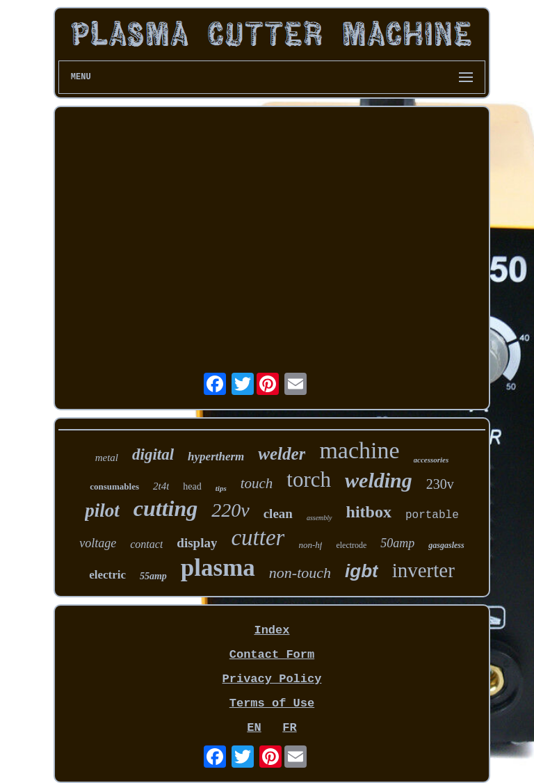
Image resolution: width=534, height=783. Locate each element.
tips (221, 488)
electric (107, 574)
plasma (218, 567)
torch (308, 479)
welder (281, 453)
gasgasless (446, 545)
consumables (114, 486)
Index (271, 630)
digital (153, 454)
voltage (97, 543)
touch (257, 483)
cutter (257, 537)
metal (106, 457)
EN (254, 727)
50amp (397, 543)
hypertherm (216, 456)
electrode (351, 545)
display (197, 542)
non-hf (310, 545)
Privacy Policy (272, 679)
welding (378, 480)
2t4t (161, 486)
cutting (165, 508)
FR (289, 727)
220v (230, 510)
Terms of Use (271, 703)
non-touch (300, 572)
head (192, 486)
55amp (153, 576)
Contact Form (271, 654)
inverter (423, 570)
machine (359, 450)
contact (146, 544)
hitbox (368, 512)
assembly (319, 518)
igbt (361, 570)
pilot (102, 510)
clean (278, 513)
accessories (431, 459)
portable (432, 515)
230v (440, 484)
